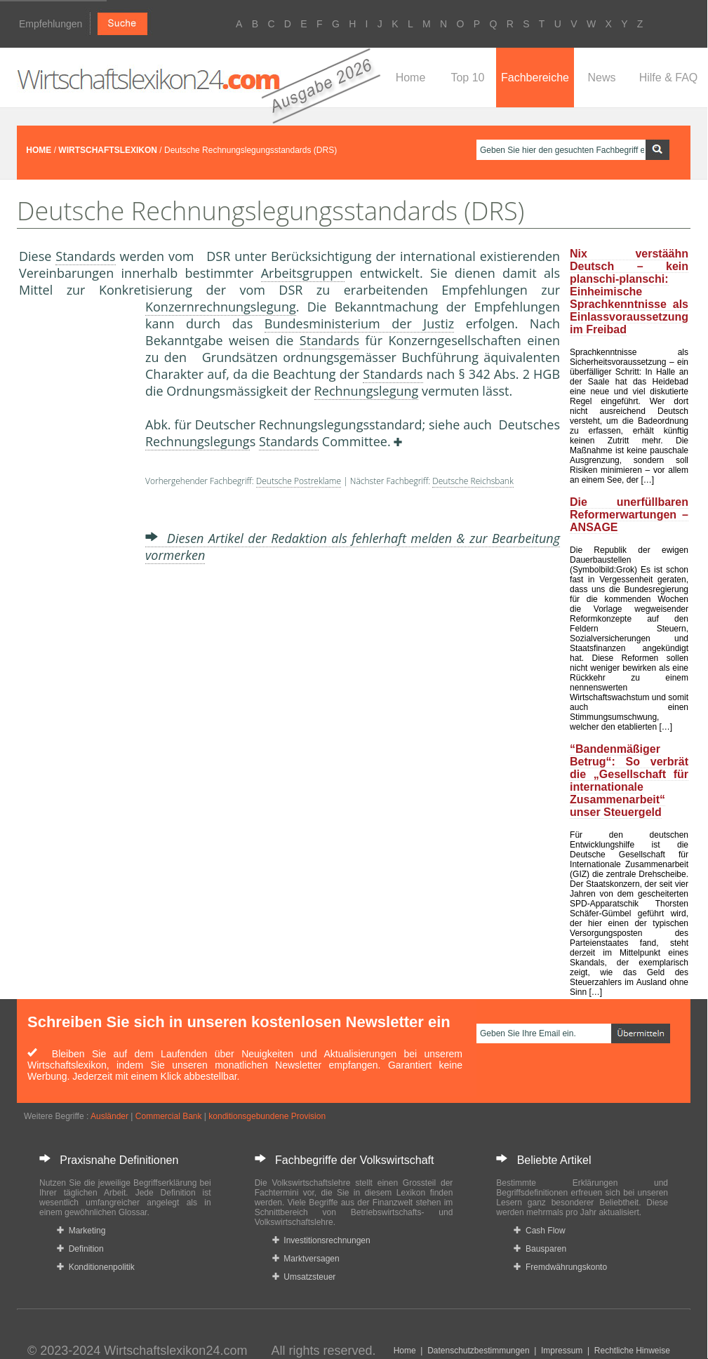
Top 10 (467, 77)
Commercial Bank (168, 1116)
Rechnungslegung (366, 390)
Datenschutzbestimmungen (478, 1350)
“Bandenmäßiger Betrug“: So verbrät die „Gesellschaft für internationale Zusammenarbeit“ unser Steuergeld (629, 780)
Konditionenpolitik (96, 1267)
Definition (80, 1249)
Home (411, 77)
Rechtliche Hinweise (632, 1350)
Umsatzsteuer (304, 1277)
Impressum (561, 1350)
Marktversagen (306, 1259)
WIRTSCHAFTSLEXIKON (107, 150)
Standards (85, 256)
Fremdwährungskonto (560, 1267)
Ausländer (109, 1116)
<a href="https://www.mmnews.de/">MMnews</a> (75, 531)
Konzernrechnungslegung (220, 306)
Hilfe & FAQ (668, 77)
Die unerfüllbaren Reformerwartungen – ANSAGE (629, 514)
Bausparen (540, 1249)
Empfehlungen (50, 23)
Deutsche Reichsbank (472, 481)
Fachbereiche (535, 77)
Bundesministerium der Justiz (359, 323)
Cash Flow (539, 1231)
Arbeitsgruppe (303, 273)
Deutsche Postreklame (298, 481)
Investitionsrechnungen (321, 1240)
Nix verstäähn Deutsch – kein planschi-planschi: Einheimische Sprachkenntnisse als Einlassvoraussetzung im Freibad (629, 291)
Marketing (81, 1231)
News (601, 77)
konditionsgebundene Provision (267, 1116)
